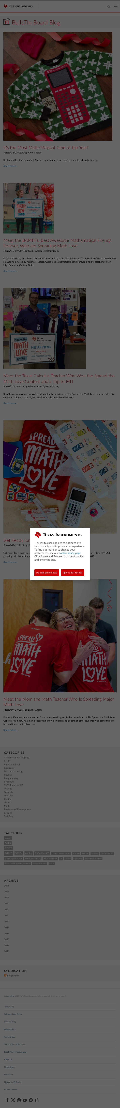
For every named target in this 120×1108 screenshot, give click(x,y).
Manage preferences (46, 573)
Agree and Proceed (72, 573)
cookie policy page (70, 553)
